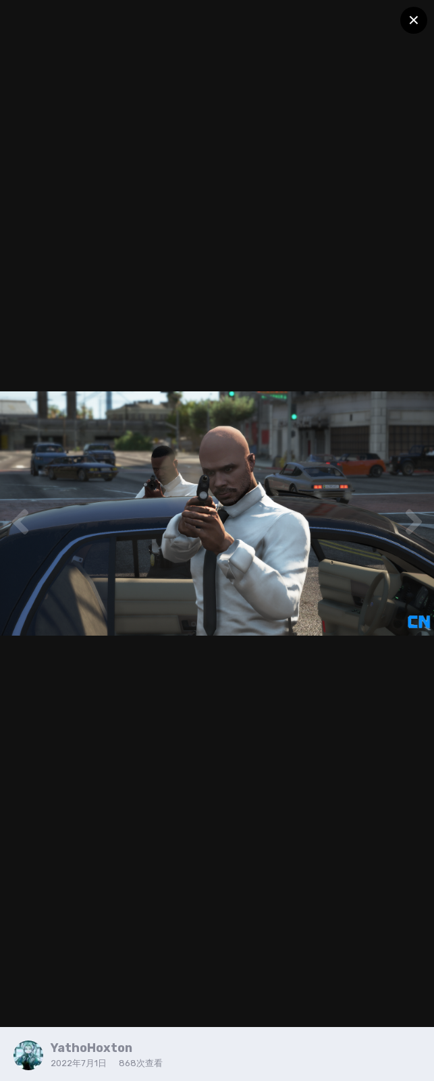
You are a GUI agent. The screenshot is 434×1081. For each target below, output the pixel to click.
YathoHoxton (91, 1048)
